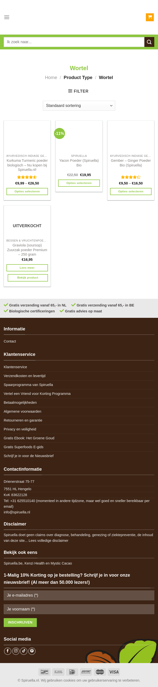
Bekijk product (27, 277)
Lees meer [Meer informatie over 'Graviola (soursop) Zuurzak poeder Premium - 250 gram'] (27, 267)
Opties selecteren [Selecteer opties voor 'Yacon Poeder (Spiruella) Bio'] (79, 183)
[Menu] (7, 17)
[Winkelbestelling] (79, 106)
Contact (10, 341)
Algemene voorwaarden (22, 411)
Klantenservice (15, 367)
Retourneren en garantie (23, 420)
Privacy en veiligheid (20, 429)
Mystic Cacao (61, 563)
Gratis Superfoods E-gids (24, 447)
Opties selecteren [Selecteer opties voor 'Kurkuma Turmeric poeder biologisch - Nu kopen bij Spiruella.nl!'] (27, 191)
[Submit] (149, 42)
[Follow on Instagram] (16, 651)
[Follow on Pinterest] (32, 651)
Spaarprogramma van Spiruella (28, 385)
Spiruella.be (13, 563)
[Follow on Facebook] (7, 651)
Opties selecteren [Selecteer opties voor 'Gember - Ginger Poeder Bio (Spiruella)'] (130, 191)
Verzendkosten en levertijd (24, 376)
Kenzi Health (34, 563)
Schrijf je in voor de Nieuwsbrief (29, 456)
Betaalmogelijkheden (20, 402)
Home (51, 77)
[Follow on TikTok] (23, 651)
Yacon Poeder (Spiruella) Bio (79, 163)
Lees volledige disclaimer (48, 541)
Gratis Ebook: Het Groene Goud (29, 438)
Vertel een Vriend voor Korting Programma (37, 394)
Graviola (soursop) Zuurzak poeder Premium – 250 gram (27, 249)
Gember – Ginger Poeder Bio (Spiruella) (131, 163)
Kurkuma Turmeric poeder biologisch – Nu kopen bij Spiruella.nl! (27, 165)
